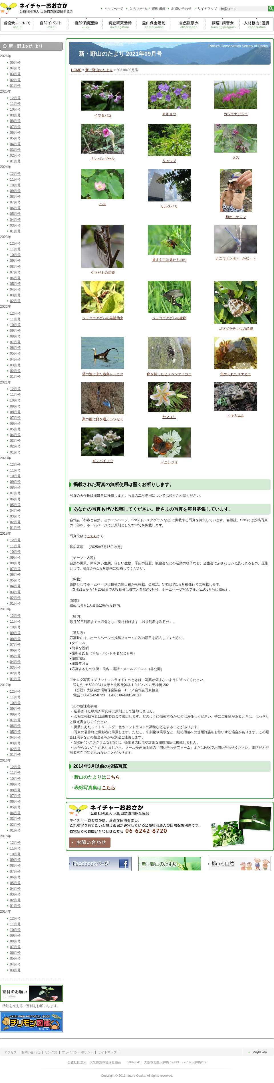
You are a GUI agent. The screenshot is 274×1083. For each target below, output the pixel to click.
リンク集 (51, 1052)
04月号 (15, 68)
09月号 (15, 115)
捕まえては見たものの (169, 260)
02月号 (15, 80)
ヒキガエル (235, 415)
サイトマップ (107, 1052)
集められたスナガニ (235, 374)
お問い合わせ (30, 1052)
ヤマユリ (169, 417)
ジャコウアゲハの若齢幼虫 (102, 318)
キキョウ (169, 114)
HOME (76, 70)
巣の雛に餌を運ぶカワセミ (102, 419)
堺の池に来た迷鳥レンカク (102, 374)
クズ (235, 157)
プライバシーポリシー (77, 1052)
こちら (92, 536)
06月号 (15, 133)
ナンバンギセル (103, 159)
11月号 (15, 104)
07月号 (15, 127)
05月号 (15, 63)
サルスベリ (169, 206)
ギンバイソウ (102, 461)
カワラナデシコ (236, 114)
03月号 (15, 74)
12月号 (15, 98)
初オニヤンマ (235, 217)
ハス (102, 204)
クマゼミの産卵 (103, 273)
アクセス (10, 1052)
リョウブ (169, 161)
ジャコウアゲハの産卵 (169, 318)
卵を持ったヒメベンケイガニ (169, 374)
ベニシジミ (169, 462)
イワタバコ (102, 115)
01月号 (15, 86)
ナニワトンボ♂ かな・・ (235, 258)
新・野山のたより (99, 70)
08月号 (15, 121)
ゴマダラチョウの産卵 (236, 329)
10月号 (15, 109)
